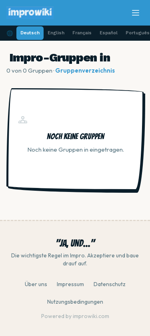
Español (109, 33)
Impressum (70, 284)
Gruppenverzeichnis (85, 70)
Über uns (36, 284)
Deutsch (30, 33)
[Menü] (136, 13)
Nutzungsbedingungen (75, 301)
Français (82, 33)
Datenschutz (110, 284)
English (56, 33)
